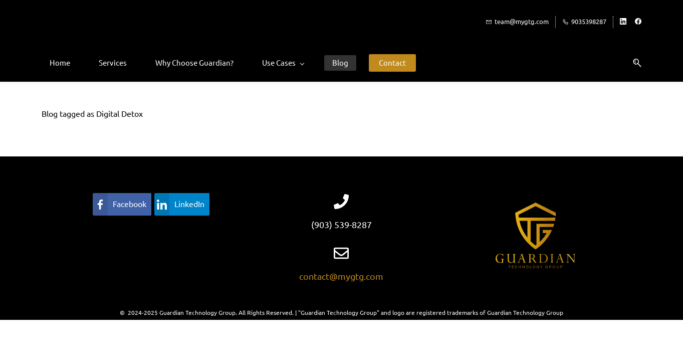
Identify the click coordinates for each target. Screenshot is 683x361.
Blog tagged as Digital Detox (92, 113)
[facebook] (638, 22)
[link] (122, 204)
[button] (633, 63)
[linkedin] (623, 22)
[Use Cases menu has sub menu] (283, 63)
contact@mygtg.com (341, 276)
